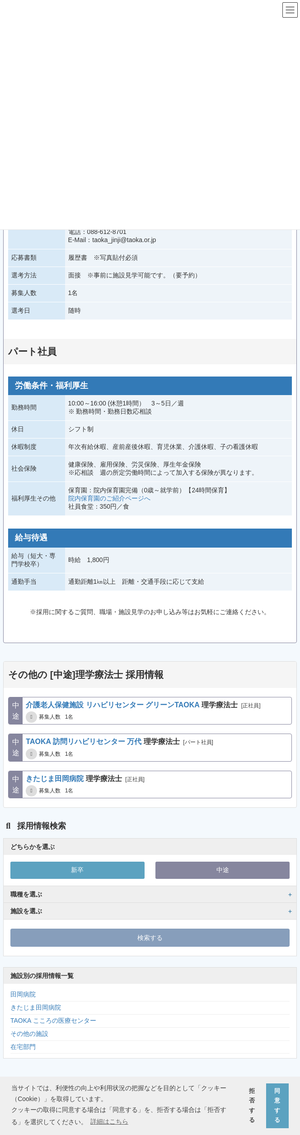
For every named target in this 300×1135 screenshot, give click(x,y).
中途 (222, 869)
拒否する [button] (252, 1105)
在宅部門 (23, 1046)
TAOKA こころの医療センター (53, 1020)
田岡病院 (23, 994)
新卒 (77, 869)
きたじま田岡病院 (35, 1007)
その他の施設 (29, 1033)
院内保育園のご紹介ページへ (109, 498)
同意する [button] (277, 1105)
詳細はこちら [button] (109, 1121)
